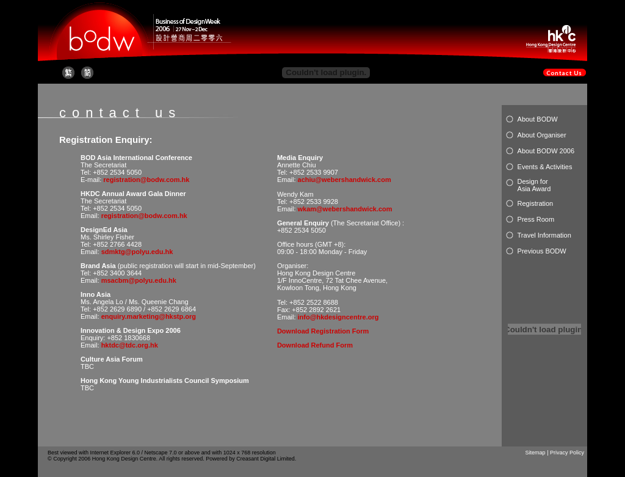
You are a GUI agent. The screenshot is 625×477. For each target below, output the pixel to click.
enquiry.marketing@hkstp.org (148, 316)
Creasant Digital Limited (265, 459)
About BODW (538, 119)
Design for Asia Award (534, 185)
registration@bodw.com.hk (146, 179)
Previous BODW (542, 251)
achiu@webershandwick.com (344, 179)
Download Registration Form (323, 331)
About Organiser (542, 135)
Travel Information (544, 235)
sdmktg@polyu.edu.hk (137, 251)
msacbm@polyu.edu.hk (138, 280)
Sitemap (536, 453)
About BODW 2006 (546, 151)
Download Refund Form (315, 345)
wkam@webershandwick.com (345, 209)
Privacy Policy (567, 453)
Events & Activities (545, 166)
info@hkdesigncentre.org (338, 317)
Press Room (536, 219)
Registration (536, 203)
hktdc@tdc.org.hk (129, 345)
